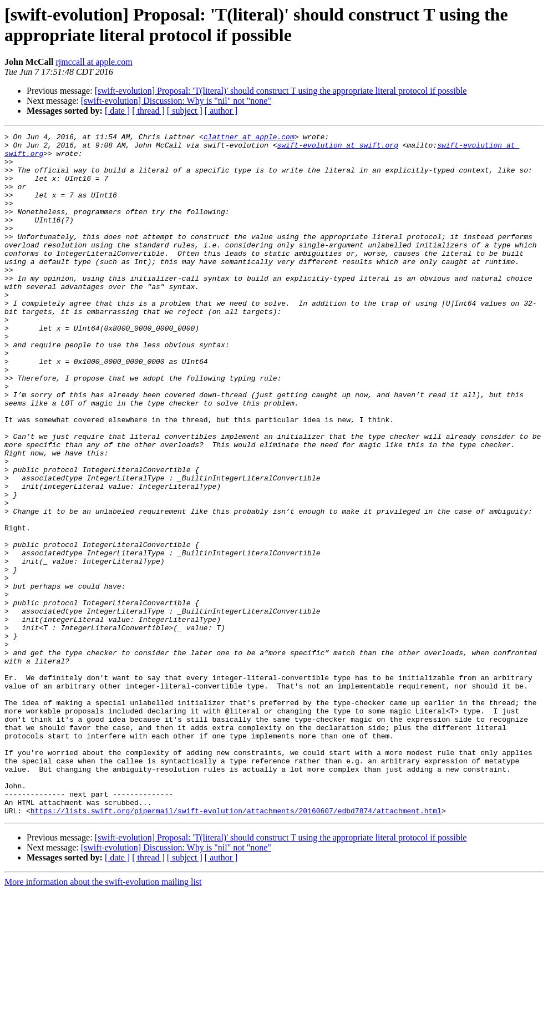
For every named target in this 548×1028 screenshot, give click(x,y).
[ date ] (117, 110)
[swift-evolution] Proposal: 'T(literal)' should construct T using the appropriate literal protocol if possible (281, 90)
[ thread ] (148, 110)
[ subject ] (184, 110)
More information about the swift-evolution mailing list (103, 1018)
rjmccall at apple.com (93, 62)
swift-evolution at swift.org (337, 148)
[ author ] (221, 110)
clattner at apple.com (249, 138)
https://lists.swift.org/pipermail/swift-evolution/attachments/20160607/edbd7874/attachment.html (236, 947)
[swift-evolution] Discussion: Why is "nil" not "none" (176, 100)
